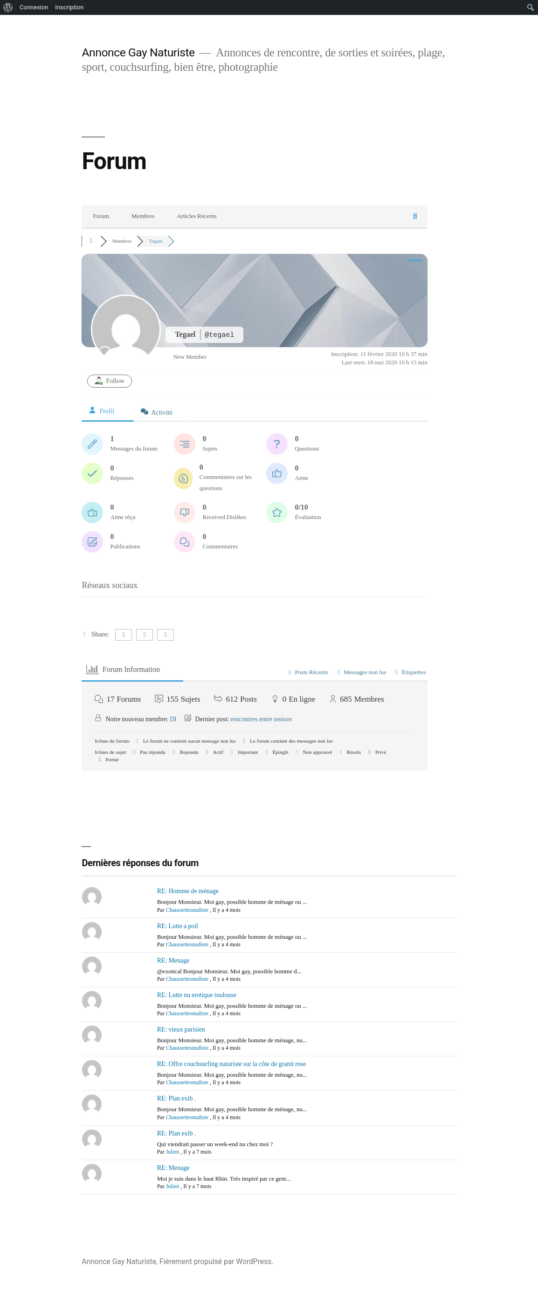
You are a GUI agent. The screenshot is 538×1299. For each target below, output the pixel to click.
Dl (173, 719)
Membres (142, 216)
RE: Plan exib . (176, 1098)
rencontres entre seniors (261, 719)
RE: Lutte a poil (177, 926)
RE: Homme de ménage (188, 891)
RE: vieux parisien (181, 1029)
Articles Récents (196, 216)
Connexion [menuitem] (34, 7)
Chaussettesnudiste (187, 910)
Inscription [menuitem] (69, 7)
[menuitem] (8, 7)
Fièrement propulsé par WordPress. (216, 1261)
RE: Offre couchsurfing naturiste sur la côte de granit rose (231, 1064)
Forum (101, 216)
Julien (172, 1152)
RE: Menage (173, 960)
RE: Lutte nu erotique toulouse (197, 995)
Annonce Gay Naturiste (138, 52)
